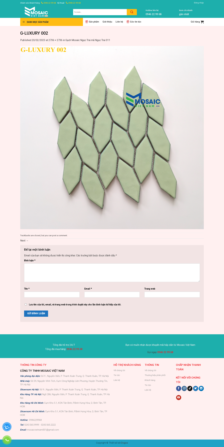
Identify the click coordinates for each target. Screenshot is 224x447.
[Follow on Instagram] (184, 388)
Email (88, 289)
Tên (26, 289)
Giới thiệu (107, 21)
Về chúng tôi (119, 370)
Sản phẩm (92, 21)
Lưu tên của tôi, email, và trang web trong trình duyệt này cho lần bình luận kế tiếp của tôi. (75, 304)
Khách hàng (150, 380)
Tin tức (117, 375)
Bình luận (29, 260)
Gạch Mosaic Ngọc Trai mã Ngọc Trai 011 (87, 40)
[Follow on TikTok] (189, 388)
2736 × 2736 (55, 40)
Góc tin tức (133, 21)
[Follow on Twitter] (195, 388)
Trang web (149, 289)
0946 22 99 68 (48, 3)
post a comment (59, 235)
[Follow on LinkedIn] (201, 388)
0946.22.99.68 (74, 349)
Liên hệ (119, 21)
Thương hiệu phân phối (155, 375)
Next (24, 240)
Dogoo (124, 443)
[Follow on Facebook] (178, 388)
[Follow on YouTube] (178, 397)
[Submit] (132, 12)
